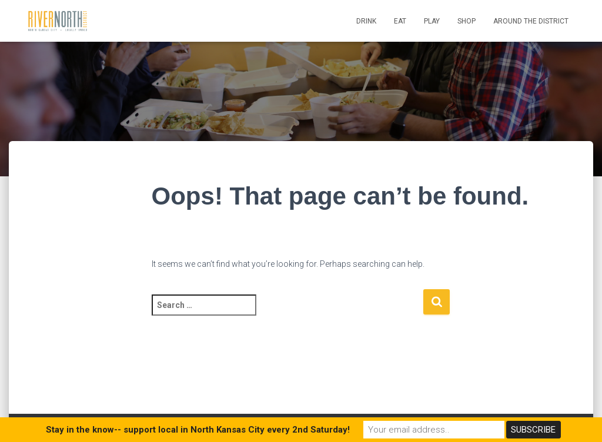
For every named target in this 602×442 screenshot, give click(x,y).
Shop (466, 21)
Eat (400, 21)
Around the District (530, 21)
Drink (366, 21)
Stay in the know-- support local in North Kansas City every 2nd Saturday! (198, 429)
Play (432, 21)
